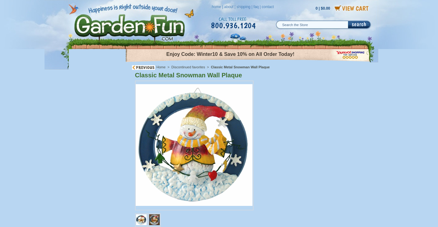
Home (161, 67)
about (228, 7)
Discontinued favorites (188, 67)
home (216, 7)
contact (268, 7)
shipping (244, 7)
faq (256, 7)
